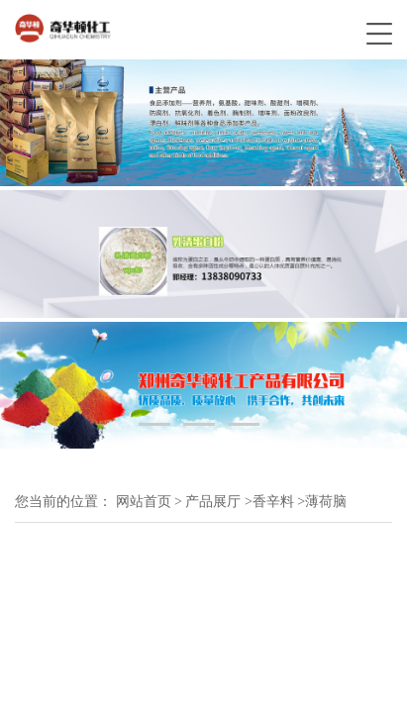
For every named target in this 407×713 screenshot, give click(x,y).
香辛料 (273, 501)
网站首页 (143, 501)
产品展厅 (213, 501)
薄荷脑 (326, 501)
